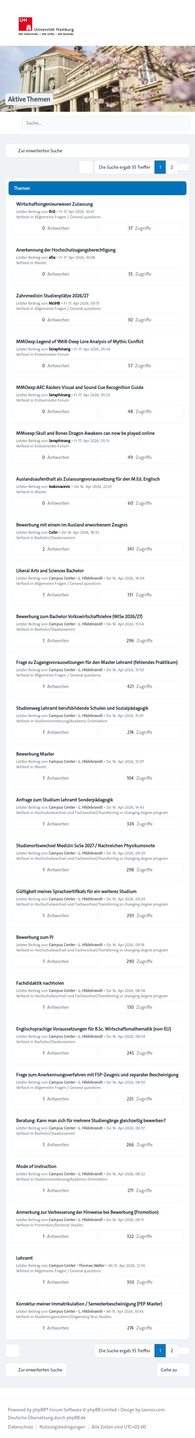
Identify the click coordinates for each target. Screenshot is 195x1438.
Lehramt (24, 1258)
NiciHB (54, 303)
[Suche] (171, 123)
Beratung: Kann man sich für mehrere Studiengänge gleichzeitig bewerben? (91, 1120)
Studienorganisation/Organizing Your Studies (73, 1316)
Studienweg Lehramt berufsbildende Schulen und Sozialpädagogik (82, 708)
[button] (183, 167)
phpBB (39, 1409)
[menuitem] (20, 1426)
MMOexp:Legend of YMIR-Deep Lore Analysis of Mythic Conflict (79, 341)
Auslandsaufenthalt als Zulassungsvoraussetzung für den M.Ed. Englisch (88, 479)
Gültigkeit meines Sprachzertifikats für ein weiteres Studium (76, 891)
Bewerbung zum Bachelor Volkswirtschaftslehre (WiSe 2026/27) (79, 616)
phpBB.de (76, 1417)
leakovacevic (59, 486)
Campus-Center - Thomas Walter (76, 1265)
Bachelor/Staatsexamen (55, 537)
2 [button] (172, 167)
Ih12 (52, 211)
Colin (53, 532)
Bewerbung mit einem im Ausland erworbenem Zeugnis (71, 525)
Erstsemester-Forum (52, 354)
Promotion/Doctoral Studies (59, 1225)
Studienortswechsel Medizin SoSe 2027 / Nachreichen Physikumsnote (85, 845)
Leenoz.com (153, 1409)
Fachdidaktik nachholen (40, 983)
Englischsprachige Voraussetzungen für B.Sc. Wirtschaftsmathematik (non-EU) (93, 1029)
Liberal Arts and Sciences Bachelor (50, 570)
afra (52, 257)
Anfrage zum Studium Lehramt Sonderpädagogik (64, 799)
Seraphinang (59, 349)
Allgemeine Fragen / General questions (68, 217)
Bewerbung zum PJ (34, 937)
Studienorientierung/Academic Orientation (71, 721)
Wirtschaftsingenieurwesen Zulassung (54, 204)
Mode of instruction (36, 1166)
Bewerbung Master (35, 754)
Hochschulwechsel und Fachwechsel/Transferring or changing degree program (101, 812)
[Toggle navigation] (187, 23)
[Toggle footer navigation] (8, 1392)
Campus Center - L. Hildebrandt (75, 578)
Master (40, 262)
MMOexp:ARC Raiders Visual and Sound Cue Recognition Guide (79, 387)
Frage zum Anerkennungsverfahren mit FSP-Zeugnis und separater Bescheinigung (97, 1074)
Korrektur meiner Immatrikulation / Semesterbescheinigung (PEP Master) (89, 1304)
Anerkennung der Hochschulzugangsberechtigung (65, 250)
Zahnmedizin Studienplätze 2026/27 (52, 295)
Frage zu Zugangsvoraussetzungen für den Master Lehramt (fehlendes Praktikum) (97, 662)
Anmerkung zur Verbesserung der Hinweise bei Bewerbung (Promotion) (87, 1212)
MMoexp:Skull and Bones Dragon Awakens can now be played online (85, 433)
